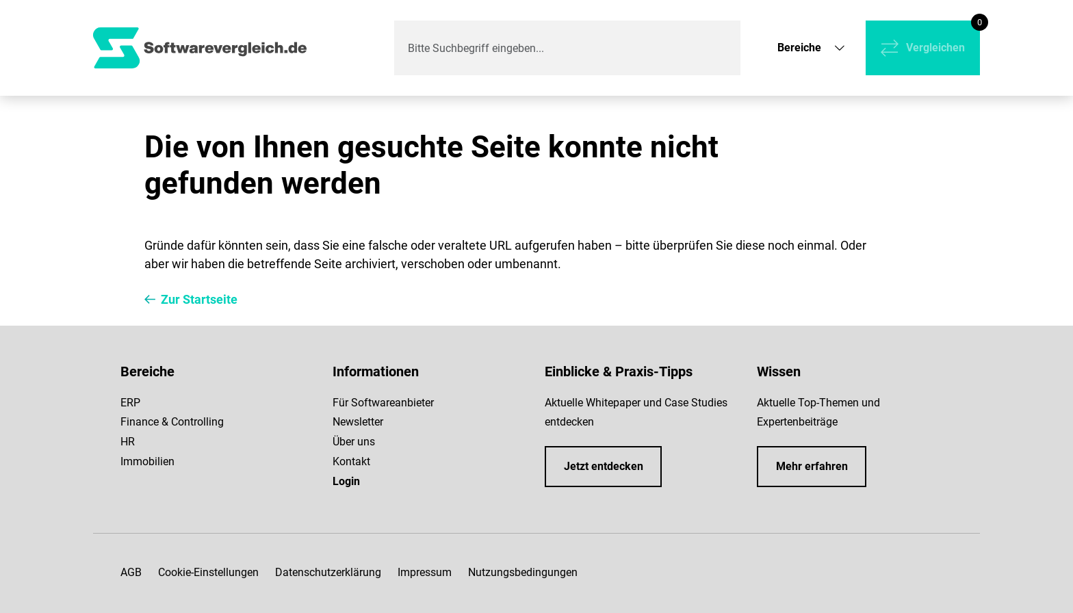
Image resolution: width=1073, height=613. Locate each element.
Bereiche (799, 47)
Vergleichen (935, 47)
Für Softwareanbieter (383, 402)
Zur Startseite (199, 299)
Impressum (425, 572)
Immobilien (147, 461)
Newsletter (358, 421)
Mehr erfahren (812, 466)
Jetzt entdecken (603, 466)
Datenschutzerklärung (328, 572)
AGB (131, 572)
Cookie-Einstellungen (208, 572)
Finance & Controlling (172, 421)
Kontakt (351, 461)
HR (127, 441)
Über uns (354, 441)
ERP (130, 402)
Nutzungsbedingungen (523, 572)
